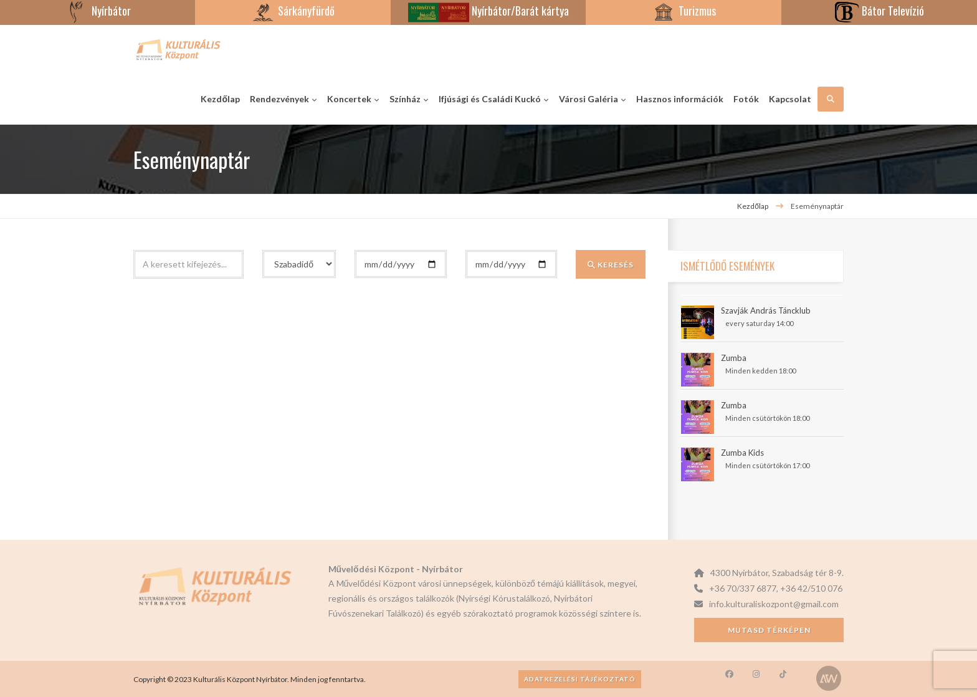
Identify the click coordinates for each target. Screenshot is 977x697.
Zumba (733, 358)
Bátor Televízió (879, 10)
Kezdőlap (752, 206)
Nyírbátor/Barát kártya (488, 10)
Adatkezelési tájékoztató (580, 679)
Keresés (611, 264)
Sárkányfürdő (292, 10)
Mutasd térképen (769, 630)
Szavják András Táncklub (766, 310)
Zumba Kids (742, 453)
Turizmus (683, 10)
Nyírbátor (97, 10)
